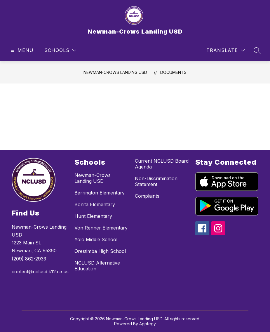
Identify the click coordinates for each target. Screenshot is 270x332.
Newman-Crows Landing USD (115, 72)
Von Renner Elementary (101, 228)
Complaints (147, 196)
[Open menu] (21, 50)
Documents (173, 72)
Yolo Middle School (95, 239)
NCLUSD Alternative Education (97, 266)
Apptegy (147, 323)
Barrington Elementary (99, 193)
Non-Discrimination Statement (156, 181)
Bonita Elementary (94, 204)
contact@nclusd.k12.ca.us (40, 271)
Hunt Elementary (93, 216)
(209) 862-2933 (29, 259)
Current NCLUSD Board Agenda (162, 164)
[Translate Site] (225, 50)
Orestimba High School (100, 251)
